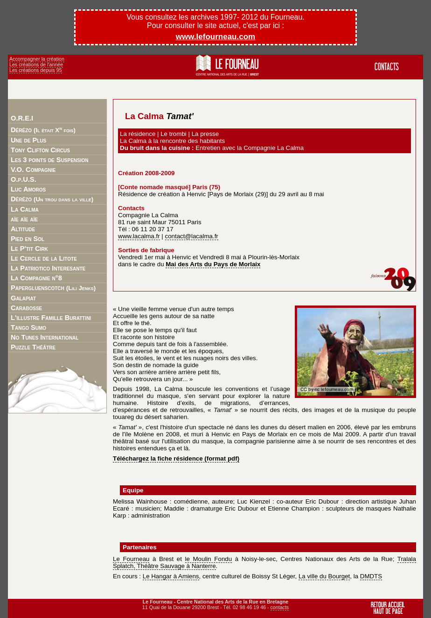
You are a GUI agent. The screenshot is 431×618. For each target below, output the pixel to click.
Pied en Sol (27, 238)
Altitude (23, 229)
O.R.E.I (22, 118)
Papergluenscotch (53, 287)
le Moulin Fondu (208, 558)
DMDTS (371, 576)
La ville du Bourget (324, 576)
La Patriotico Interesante (48, 268)
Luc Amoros (28, 189)
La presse (205, 133)
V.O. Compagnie (33, 169)
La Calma (25, 209)
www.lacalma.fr (139, 236)
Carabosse (26, 308)
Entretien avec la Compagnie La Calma (249, 147)
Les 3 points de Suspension (50, 159)
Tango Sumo (28, 327)
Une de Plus (28, 140)
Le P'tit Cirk (29, 248)
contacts (280, 607)
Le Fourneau (131, 558)
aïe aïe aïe (24, 219)
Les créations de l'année (36, 64)
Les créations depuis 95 (35, 70)
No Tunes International (44, 337)
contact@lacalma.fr (191, 236)
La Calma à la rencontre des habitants (172, 140)
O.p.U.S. (23, 179)
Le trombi (173, 133)
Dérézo (43, 129)
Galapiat (23, 298)
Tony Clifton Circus (40, 150)
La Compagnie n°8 (36, 278)
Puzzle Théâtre (33, 347)
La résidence (137, 133)
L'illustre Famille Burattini (51, 317)
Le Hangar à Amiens (171, 576)
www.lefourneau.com (215, 36)
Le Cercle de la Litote (44, 258)
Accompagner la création (36, 59)
